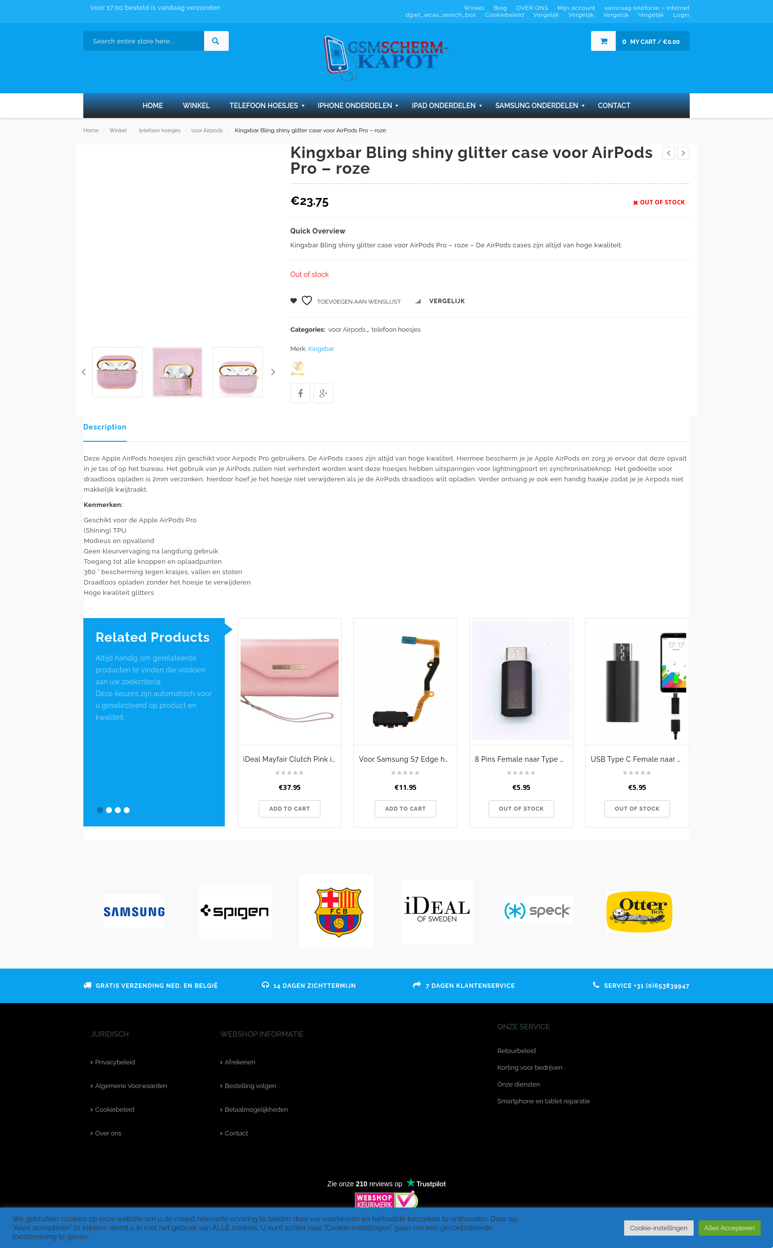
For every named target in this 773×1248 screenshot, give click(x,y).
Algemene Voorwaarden (131, 1086)
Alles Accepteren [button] (729, 1228)
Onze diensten (518, 1084)
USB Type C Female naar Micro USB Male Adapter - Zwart (640, 759)
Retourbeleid (516, 1050)
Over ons (108, 1133)
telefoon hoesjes (159, 130)
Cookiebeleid (114, 1109)
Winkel (118, 130)
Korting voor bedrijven (529, 1067)
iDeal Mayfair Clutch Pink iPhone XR (292, 759)
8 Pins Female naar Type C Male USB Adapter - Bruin (524, 759)
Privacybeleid (115, 1062)
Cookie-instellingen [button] (659, 1228)
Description (105, 427)
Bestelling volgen (250, 1086)
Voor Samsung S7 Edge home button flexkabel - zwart (408, 759)
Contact (236, 1133)
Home (91, 130)
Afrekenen (240, 1062)
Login (681, 14)
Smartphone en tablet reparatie (543, 1101)
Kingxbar (321, 348)
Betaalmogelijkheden (256, 1109)
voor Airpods (207, 130)
